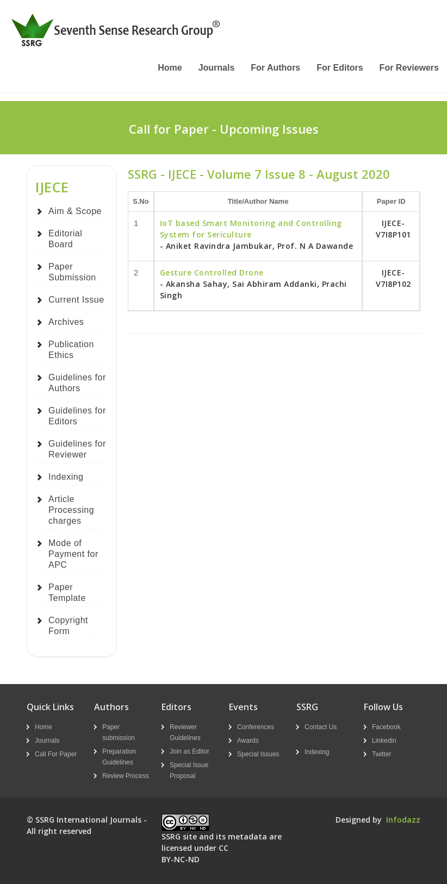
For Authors (275, 67)
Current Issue (76, 299)
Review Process (125, 776)
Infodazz (403, 819)
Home (170, 67)
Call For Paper (56, 754)
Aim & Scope (75, 211)
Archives (66, 322)
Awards (248, 740)
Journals (216, 67)
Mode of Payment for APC (73, 553)
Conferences (255, 727)
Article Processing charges (71, 509)
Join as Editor (189, 751)
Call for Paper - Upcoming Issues (224, 129)
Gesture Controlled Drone (212, 272)
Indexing (66, 476)
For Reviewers (409, 67)
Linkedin (384, 740)
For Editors (339, 67)
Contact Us (321, 727)
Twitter (381, 754)
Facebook (386, 727)
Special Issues (258, 754)
